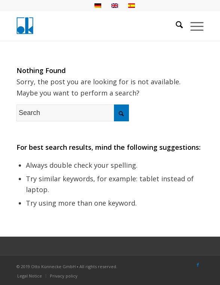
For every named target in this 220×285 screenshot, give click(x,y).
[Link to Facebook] (198, 264)
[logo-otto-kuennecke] (91, 26)
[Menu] (193, 26)
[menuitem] (175, 26)
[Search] (175, 26)
